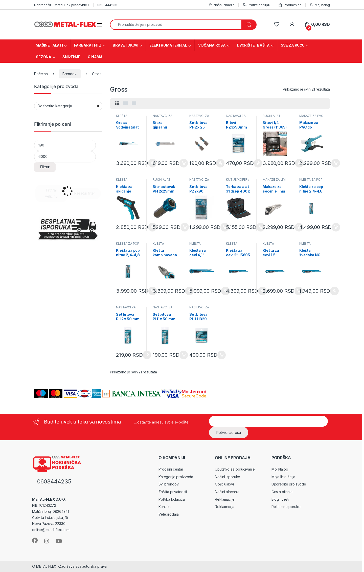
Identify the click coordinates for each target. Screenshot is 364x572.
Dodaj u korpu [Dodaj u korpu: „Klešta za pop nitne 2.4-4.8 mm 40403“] (336, 227)
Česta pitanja (281, 492)
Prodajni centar (170, 469)
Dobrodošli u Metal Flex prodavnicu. (61, 5)
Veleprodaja (168, 514)
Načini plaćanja (227, 492)
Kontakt (164, 506)
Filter (45, 167)
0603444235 (107, 5)
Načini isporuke (227, 477)
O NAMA (95, 57)
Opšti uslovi (224, 484)
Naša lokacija (221, 5)
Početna (41, 74)
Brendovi (69, 74)
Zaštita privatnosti (172, 492)
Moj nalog (319, 5)
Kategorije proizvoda (175, 477)
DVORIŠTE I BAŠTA (253, 45)
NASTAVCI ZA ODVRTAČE (162, 117)
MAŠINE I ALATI (49, 45)
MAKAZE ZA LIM (274, 179)
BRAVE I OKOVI (125, 45)
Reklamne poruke (286, 506)
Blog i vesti (280, 499)
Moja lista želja (283, 477)
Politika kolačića (171, 499)
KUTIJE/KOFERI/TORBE (237, 181)
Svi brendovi (168, 484)
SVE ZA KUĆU (293, 45)
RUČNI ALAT (272, 116)
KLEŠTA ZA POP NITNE (311, 181)
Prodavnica (289, 5)
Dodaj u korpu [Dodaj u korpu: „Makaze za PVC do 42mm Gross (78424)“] (335, 163)
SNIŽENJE (71, 57)
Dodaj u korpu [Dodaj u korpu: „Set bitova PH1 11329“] (221, 355)
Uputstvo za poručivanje (235, 469)
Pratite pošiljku (256, 5)
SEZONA (43, 57)
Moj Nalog (279, 469)
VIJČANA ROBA (212, 45)
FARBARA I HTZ (88, 45)
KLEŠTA (121, 116)
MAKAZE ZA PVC (311, 116)
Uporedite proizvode (288, 484)
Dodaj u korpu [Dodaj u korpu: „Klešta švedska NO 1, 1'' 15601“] (334, 291)
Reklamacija (224, 506)
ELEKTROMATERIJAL (168, 45)
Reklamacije (224, 499)
